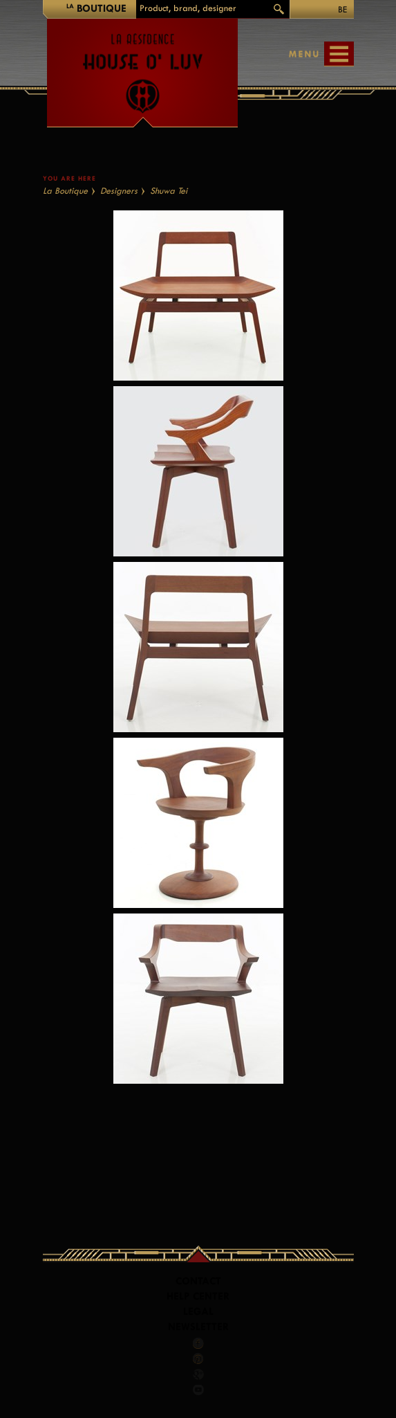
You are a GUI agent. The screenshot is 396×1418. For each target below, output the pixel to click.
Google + (199, 1374)
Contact (198, 1281)
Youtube (198, 1389)
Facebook (198, 1343)
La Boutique (65, 190)
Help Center (198, 1296)
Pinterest (198, 1358)
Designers (119, 190)
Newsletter (198, 1327)
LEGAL (198, 1312)
